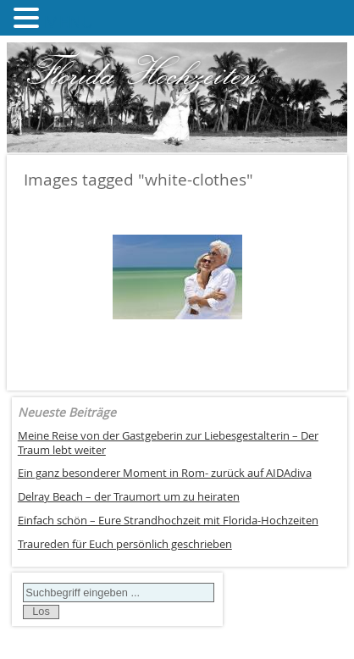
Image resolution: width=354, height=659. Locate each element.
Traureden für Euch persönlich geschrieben (125, 544)
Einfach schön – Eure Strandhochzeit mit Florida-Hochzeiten (168, 520)
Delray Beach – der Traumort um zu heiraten (129, 497)
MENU (69, 21)
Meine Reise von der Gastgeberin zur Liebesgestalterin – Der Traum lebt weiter (168, 443)
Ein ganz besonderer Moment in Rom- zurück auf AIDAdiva (165, 473)
